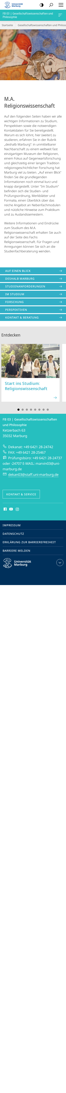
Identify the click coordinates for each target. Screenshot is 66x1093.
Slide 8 (48, 410)
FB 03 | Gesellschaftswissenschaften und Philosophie (60, 16)
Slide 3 (27, 410)
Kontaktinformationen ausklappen (59, 562)
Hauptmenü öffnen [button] (60, 5)
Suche (49, 5)
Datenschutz (13, 534)
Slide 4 (31, 410)
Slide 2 (23, 410)
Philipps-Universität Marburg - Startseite (14, 4)
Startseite (7, 25)
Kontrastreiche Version (40, 5)
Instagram (17, 509)
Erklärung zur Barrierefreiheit (29, 542)
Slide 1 (18, 410)
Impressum (12, 525)
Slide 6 (39, 410)
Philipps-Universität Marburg (20, 566)
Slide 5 (35, 410)
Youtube (11, 509)
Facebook (5, 509)
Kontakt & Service (21, 494)
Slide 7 (43, 410)
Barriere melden (16, 551)
